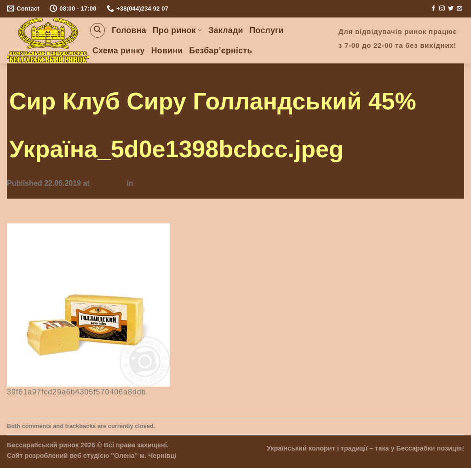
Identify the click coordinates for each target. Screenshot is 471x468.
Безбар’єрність (220, 50)
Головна (129, 30)
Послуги (267, 30)
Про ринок (177, 30)
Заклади (225, 30)
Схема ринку (118, 50)
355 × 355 (108, 183)
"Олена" (124, 455)
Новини (167, 50)
